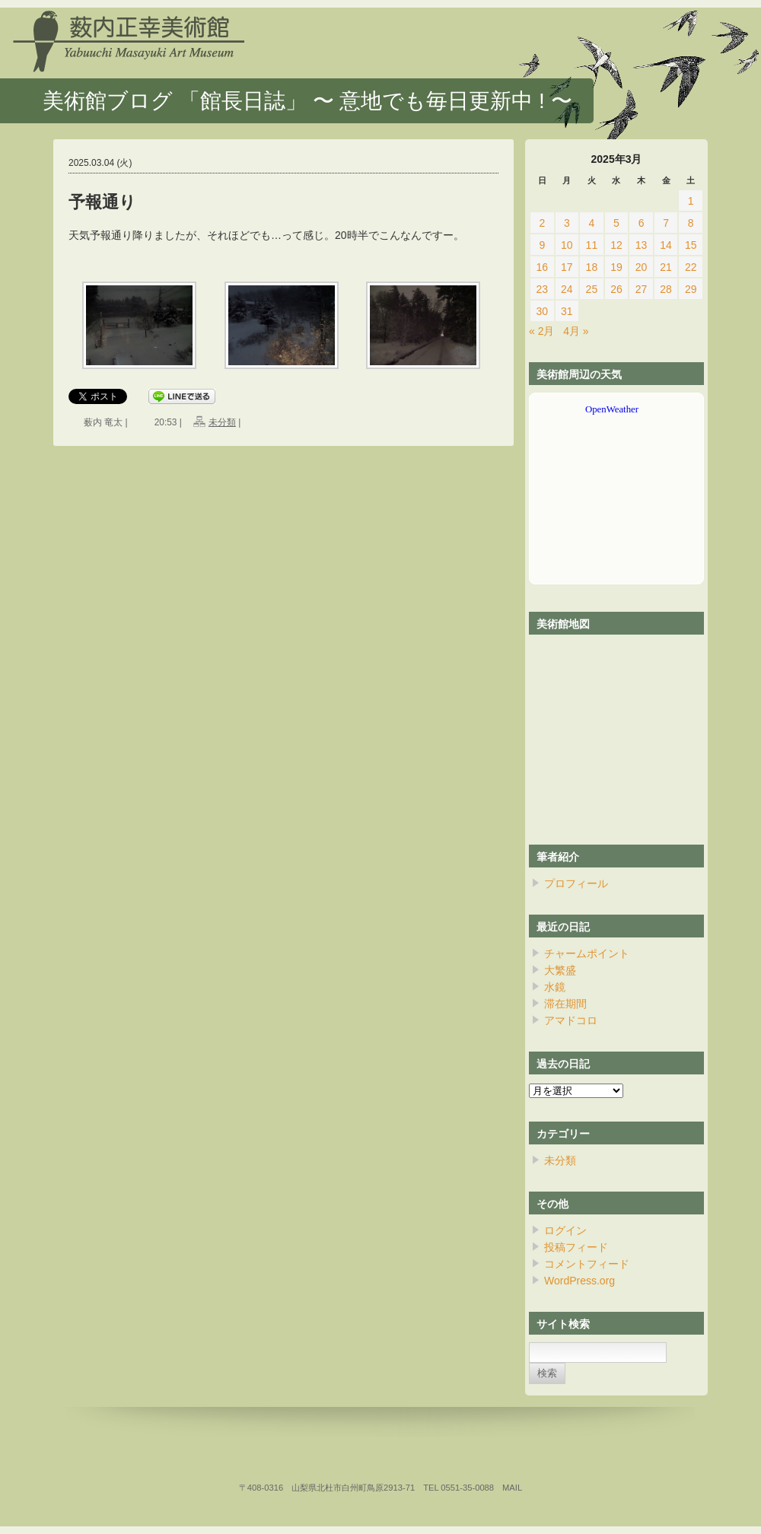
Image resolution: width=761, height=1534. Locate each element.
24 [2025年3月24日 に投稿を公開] (567, 289)
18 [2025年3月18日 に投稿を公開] (592, 267)
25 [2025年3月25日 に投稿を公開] (592, 289)
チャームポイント (586, 953)
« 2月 (541, 331)
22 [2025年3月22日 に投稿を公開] (691, 267)
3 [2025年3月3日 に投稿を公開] (567, 223)
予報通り (102, 202)
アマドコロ (570, 1020)
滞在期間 (565, 1004)
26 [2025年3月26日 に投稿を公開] (616, 289)
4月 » (575, 331)
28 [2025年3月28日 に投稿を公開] (666, 289)
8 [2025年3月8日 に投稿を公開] (691, 223)
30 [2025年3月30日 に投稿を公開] (542, 311)
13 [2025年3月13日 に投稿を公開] (641, 245)
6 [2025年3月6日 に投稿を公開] (641, 223)
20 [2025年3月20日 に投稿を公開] (641, 267)
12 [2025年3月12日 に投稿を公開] (616, 245)
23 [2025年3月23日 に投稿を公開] (542, 289)
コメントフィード (586, 1264)
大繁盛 (560, 970)
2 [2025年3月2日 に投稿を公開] (542, 223)
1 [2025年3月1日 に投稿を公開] (691, 201)
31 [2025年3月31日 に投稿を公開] (567, 311)
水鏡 (554, 987)
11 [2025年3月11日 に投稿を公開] (592, 245)
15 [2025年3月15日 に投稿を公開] (691, 245)
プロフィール (576, 883)
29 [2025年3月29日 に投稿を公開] (691, 289)
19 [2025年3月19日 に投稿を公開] (616, 267)
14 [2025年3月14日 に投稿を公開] (666, 245)
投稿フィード (576, 1247)
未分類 (222, 422)
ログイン (565, 1230)
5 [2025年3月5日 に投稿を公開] (616, 223)
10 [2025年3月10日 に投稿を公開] (567, 245)
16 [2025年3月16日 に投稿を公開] (542, 267)
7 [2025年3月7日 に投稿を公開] (666, 223)
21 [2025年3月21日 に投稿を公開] (666, 267)
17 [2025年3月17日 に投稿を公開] (567, 267)
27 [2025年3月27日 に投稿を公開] (641, 289)
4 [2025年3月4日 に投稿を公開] (592, 223)
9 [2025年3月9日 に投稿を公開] (542, 245)
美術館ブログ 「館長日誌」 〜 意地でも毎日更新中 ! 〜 (307, 101)
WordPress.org (579, 1281)
